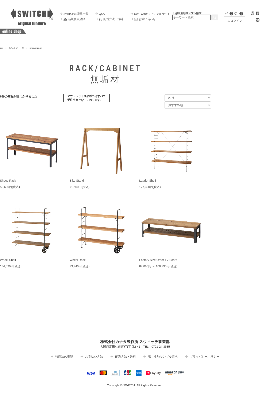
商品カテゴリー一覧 (16, 48)
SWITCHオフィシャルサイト (150, 13)
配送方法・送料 (109, 19)
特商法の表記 (62, 356)
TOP (2, 48)
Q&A (100, 13)
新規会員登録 (72, 19)
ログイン (234, 20)
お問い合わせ (143, 19)
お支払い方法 (92, 356)
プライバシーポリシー (202, 356)
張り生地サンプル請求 (160, 356)
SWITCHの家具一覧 (74, 13)
